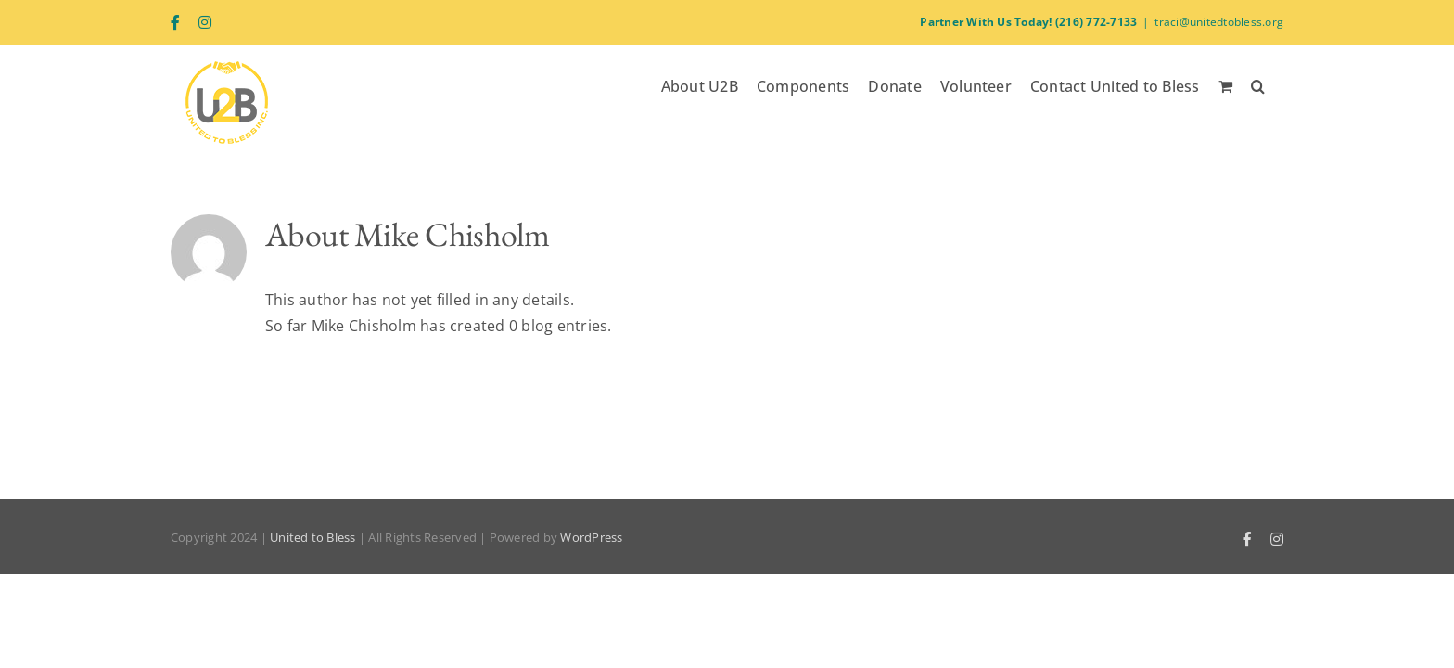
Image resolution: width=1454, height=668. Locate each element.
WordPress (591, 537)
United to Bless (313, 537)
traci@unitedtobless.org (1218, 22)
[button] (1276, 84)
